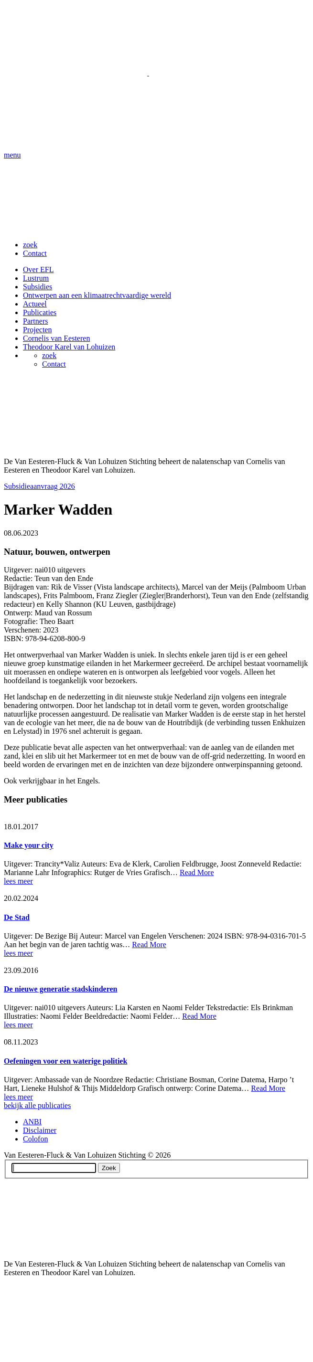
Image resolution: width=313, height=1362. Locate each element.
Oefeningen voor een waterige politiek (65, 1061)
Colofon (35, 1139)
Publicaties (39, 312)
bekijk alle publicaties (37, 1105)
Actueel (35, 304)
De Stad (17, 917)
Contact (35, 253)
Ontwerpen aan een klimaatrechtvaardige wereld (97, 295)
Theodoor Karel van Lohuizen (69, 347)
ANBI (32, 1122)
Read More (197, 872)
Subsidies (37, 287)
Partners (35, 321)
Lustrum (36, 278)
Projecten (37, 330)
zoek (30, 245)
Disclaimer (39, 1130)
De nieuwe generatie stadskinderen (60, 989)
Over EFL (38, 269)
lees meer (18, 881)
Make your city (29, 845)
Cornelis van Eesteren (56, 338)
